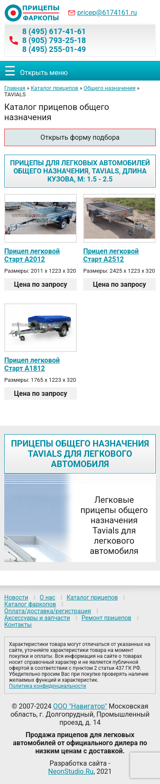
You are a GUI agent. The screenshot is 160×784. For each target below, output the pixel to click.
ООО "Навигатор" (80, 706)
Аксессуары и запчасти (37, 617)
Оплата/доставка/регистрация (47, 611)
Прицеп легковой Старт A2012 (32, 255)
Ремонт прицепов (106, 617)
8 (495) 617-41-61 (54, 31)
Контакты (18, 624)
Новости (16, 597)
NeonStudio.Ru (70, 771)
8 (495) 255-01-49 (54, 49)
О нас (47, 597)
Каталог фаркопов (30, 604)
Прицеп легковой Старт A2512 (111, 255)
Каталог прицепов (54, 88)
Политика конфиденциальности (47, 686)
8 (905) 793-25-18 (54, 40)
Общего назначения (110, 88)
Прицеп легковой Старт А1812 (32, 364)
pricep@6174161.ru (107, 13)
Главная (14, 88)
